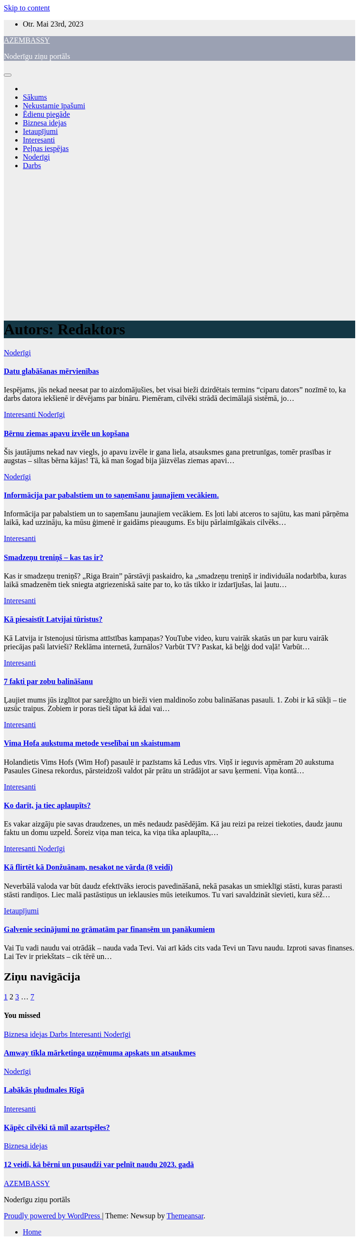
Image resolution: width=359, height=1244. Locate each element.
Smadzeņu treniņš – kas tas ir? (53, 557)
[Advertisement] (179, 244)
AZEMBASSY (27, 40)
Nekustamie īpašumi (54, 106)
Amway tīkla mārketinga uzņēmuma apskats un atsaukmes (100, 1053)
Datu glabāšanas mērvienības (51, 371)
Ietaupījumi (40, 131)
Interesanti (39, 140)
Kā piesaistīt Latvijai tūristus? (53, 619)
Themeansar (184, 1216)
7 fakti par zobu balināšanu (48, 681)
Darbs (32, 165)
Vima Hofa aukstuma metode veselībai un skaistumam (92, 743)
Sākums (35, 97)
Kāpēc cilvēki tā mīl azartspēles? (57, 1127)
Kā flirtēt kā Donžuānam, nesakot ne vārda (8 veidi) (88, 867)
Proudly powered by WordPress (53, 1216)
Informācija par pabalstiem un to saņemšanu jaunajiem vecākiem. (111, 495)
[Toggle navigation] (7, 75)
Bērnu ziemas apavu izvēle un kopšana (66, 433)
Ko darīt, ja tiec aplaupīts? (47, 805)
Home (32, 1232)
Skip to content (27, 8)
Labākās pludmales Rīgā (44, 1090)
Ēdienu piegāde (46, 114)
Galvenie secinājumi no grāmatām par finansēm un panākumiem (109, 929)
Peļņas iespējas (45, 148)
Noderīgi (36, 157)
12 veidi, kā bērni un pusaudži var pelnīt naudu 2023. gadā (99, 1164)
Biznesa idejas (45, 123)
